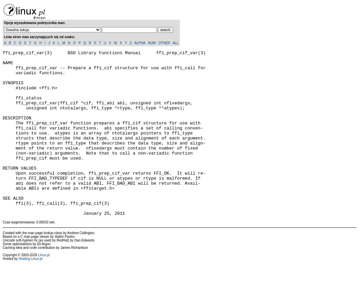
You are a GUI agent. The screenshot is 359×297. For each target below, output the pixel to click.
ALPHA (139, 43)
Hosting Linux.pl (30, 292)
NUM (151, 43)
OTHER (164, 43)
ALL (175, 43)
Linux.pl (43, 288)
